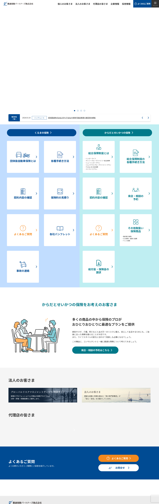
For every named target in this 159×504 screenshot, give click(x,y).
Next (148, 67)
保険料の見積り (15, 480)
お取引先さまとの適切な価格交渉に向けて (125, 476)
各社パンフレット (16, 487)
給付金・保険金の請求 (44, 491)
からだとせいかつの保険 (44, 465)
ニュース (71, 476)
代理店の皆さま (95, 465)
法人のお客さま (74, 465)
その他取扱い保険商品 (44, 487)
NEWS (14, 67)
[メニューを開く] (155, 4)
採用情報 (126, 3)
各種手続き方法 (15, 473)
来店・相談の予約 (42, 480)
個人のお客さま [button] (65, 3)
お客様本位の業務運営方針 (120, 473)
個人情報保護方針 (116, 469)
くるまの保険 (13, 465)
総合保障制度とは (42, 469)
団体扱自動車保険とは (17, 469)
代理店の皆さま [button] (100, 3)
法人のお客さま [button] (82, 3)
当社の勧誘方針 (115, 465)
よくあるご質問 (15, 484)
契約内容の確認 (15, 476)
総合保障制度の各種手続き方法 (47, 473)
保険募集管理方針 (116, 480)
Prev (142, 67)
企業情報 (115, 3)
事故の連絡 (13, 491)
